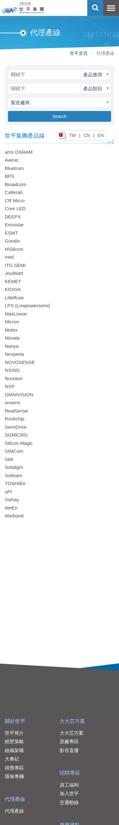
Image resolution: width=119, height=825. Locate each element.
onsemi (12, 402)
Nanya (11, 346)
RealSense (16, 410)
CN (86, 135)
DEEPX (13, 216)
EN (101, 135)
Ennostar (14, 224)
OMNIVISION (19, 394)
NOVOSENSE (20, 362)
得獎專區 (14, 767)
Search (59, 116)
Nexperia (14, 354)
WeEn (11, 507)
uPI (8, 491)
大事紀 (12, 759)
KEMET (13, 281)
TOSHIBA (15, 483)
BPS (9, 176)
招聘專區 (70, 773)
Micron (12, 321)
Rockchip (14, 418)
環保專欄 (14, 776)
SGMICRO (16, 435)
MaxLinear (16, 313)
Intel (9, 257)
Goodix (12, 241)
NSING (12, 370)
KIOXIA (13, 289)
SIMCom (14, 451)
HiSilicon (14, 249)
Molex (11, 330)
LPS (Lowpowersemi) (27, 305)
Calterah (14, 192)
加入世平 (69, 793)
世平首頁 (79, 53)
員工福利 (69, 785)
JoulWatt (14, 273)
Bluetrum (14, 168)
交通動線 (69, 802)
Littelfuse (14, 297)
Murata (12, 338)
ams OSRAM (19, 152)
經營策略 (14, 741)
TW (72, 135)
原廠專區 (69, 741)
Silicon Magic (19, 443)
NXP (10, 386)
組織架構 (14, 750)
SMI (9, 459)
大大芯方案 (72, 721)
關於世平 (15, 721)
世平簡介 (14, 733)
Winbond (14, 515)
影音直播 (69, 750)
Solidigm (14, 467)
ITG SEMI (15, 265)
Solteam (13, 475)
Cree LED (15, 208)
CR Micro (15, 200)
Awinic (11, 160)
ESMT (11, 233)
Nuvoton (14, 378)
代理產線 (15, 799)
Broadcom (15, 184)
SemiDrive (16, 427)
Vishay (12, 499)
